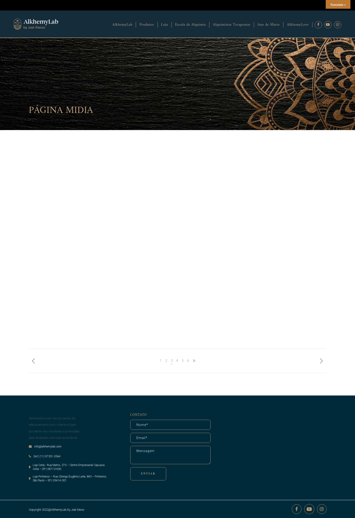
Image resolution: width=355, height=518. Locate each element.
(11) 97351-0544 (49, 456)
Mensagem (170, 455)
